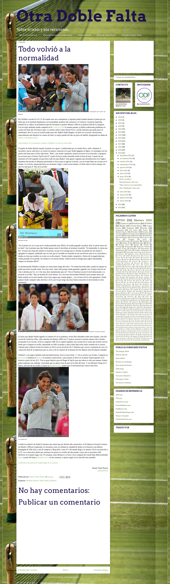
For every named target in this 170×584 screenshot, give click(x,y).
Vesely (119, 340)
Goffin (149, 266)
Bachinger (120, 312)
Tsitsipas (119, 272)
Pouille (120, 281)
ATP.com (119, 395)
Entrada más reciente (27, 570)
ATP (76, 355)
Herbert (128, 295)
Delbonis (149, 316)
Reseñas (145, 232)
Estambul (119, 266)
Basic (143, 312)
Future (133, 320)
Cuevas (146, 265)
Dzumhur (138, 318)
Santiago (147, 334)
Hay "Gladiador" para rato (129, 188)
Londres (131, 239)
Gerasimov (119, 322)
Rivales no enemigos (124, 362)
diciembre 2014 (126, 155)
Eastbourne (145, 273)
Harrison (124, 323)
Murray (143, 228)
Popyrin (128, 334)
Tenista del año (122, 355)
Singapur (135, 336)
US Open (119, 234)
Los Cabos (147, 327)
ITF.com (119, 398)
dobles (149, 309)
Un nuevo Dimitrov (123, 376)
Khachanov (128, 298)
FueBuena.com (121, 409)
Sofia (141, 307)
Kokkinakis (145, 298)
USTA (136, 338)
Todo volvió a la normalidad (130, 185)
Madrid (39, 358)
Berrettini (119, 289)
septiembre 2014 (126, 164)
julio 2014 (124, 170)
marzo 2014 (124, 195)
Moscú (141, 331)
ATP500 (148, 223)
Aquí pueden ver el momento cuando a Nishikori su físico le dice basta (45, 143)
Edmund (145, 318)
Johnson (119, 298)
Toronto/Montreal (123, 241)
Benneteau (137, 288)
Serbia (125, 270)
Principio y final (122, 379)
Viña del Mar (127, 340)
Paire (117, 334)
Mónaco (121, 254)
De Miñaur (128, 291)
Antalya (149, 311)
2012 (120, 207)
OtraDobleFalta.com (124, 419)
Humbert (132, 323)
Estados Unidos (121, 275)
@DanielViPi (103, 471)
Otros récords (84, 35)
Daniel (143, 316)
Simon (132, 270)
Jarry (147, 296)
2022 (120, 129)
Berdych (146, 241)
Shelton (128, 336)
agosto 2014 (125, 167)
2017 (120, 144)
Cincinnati (135, 237)
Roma (20, 457)
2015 (120, 150)
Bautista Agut (133, 273)
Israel (148, 323)
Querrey (139, 281)
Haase (117, 323)
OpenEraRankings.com (125, 412)
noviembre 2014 (126, 158)
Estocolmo (145, 248)
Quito (147, 281)
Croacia (146, 256)
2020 (120, 135)
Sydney (126, 259)
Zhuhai (146, 340)
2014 (120, 153)
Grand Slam (136, 226)
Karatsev (131, 325)
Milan (118, 302)
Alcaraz (134, 261)
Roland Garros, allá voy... (129, 182)
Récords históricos (28, 35)
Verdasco (145, 284)
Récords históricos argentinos (57, 35)
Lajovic (133, 327)
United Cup (148, 338)
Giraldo (126, 322)
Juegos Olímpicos (142, 250)
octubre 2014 (125, 161)
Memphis (146, 300)
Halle (143, 252)
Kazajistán (132, 277)
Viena (127, 272)
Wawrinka (129, 247)
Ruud (117, 307)
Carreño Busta (145, 314)
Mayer (118, 279)
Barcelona (33, 138)
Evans (125, 293)
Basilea (136, 241)
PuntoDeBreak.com (123, 405)
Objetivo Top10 (122, 372)
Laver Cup (119, 300)
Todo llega (120, 369)
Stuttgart (149, 307)
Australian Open (132, 234)
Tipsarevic (124, 338)
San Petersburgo (143, 282)
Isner (130, 250)
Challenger (123, 237)
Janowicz (130, 296)
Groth (148, 322)
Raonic (136, 245)
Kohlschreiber (147, 325)
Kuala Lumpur (144, 277)
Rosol (137, 305)
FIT (143, 293)
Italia (118, 239)
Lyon (117, 329)
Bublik (117, 314)
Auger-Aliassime (146, 272)
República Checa (133, 254)
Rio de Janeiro (129, 282)
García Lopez (140, 320)
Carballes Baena (134, 314)
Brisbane (127, 263)
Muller (125, 302)
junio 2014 (124, 173)
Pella (122, 334)
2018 (120, 141)
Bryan (128, 289)
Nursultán (126, 332)
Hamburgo (120, 250)
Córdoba (136, 316)
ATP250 (120, 220)
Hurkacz (144, 295)
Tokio (120, 256)
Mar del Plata (131, 329)
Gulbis (120, 295)
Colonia (118, 291)
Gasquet (141, 266)
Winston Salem (142, 247)
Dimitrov (133, 248)
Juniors (124, 325)
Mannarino (136, 300)
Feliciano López (130, 266)
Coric (138, 265)
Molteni (125, 331)
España (137, 257)
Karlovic (127, 268)
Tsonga (119, 247)
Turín (128, 309)
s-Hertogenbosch (122, 261)
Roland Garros (55, 366)
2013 (120, 204)
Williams (146, 259)
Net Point (134, 279)
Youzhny (142, 309)
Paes (148, 332)
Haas (119, 268)
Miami (149, 243)
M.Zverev (123, 329)
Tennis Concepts (122, 416)
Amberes (142, 311)
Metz (150, 252)
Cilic (117, 243)
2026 (120, 117)
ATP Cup (120, 311)
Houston (146, 257)
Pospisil (136, 303)
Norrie (118, 303)
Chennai (125, 316)
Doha (123, 318)
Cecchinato (145, 289)
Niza (142, 279)
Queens (129, 281)
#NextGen (128, 286)
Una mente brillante (124, 365)
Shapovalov (132, 307)
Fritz (118, 320)
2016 (120, 147)
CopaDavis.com (122, 402)
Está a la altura (125, 179)
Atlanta (146, 286)
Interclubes (140, 323)
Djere (119, 318)
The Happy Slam (122, 351)
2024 (120, 123)
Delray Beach (120, 257)
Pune (144, 303)
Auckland (119, 288)
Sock (140, 270)
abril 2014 (124, 192)
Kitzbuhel (138, 325)
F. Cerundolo (134, 293)
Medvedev (140, 243)
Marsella (136, 268)
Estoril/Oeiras (135, 275)
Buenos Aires (121, 248)
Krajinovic (126, 327)
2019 (120, 138)
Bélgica (146, 263)
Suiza (137, 284)
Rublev (144, 268)
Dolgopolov (130, 318)
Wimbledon (147, 235)
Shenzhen (119, 284)
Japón (139, 296)
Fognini (136, 252)
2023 (120, 126)
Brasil (148, 312)
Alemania (135, 311)
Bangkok (132, 312)
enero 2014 (124, 201)
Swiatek (147, 336)
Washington (136, 259)
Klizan (136, 298)
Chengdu (118, 316)
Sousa (147, 270)
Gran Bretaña (120, 277)
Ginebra (146, 275)
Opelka (133, 332)
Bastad (128, 252)
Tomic (131, 338)
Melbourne (140, 329)
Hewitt (135, 295)
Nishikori (52, 481)
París (144, 239)
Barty (138, 312)
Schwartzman (147, 254)
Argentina (120, 230)
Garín (148, 320)
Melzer (148, 329)
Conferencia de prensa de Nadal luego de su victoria (38, 463)
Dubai (130, 257)
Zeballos (118, 286)
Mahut (127, 300)
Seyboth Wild (120, 336)
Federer (136, 223)
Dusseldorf (139, 291)
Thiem (146, 245)
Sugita (141, 336)
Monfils (126, 279)
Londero (139, 327)
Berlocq (147, 288)
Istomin (118, 325)
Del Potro (133, 230)
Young (134, 340)
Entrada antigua (101, 570)
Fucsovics (125, 320)
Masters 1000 (38, 481)
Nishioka (118, 332)
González (141, 322)
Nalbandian (145, 302)
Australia (128, 288)
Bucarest (137, 263)
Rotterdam (145, 305)
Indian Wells (127, 243)
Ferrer (145, 230)
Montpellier (133, 331)
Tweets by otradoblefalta (125, 77)
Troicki (120, 309)
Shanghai (119, 252)
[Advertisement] (134, 56)
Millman (118, 331)
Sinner (128, 284)
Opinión (149, 279)
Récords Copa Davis (106, 35)
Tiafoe (117, 338)
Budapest (124, 314)
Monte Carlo (23, 138)
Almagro (138, 286)
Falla (150, 318)
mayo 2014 (124, 176)
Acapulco (127, 311)
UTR (141, 338)
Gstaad (149, 293)
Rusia (133, 334)
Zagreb (140, 340)
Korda (119, 327)
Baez (126, 312)
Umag (134, 309)
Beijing (118, 263)
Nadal (46, 481)
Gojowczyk (134, 322)
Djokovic (125, 223)
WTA (128, 256)
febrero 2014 (125, 198)
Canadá (135, 289)
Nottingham (127, 303)
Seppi (124, 307)
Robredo (121, 305)
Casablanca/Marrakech (124, 265)
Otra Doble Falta (81, 15)
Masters (128, 235)
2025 (120, 120)
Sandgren (140, 334)
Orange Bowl (141, 332)
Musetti (147, 331)
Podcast (130, 228)
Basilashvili (122, 273)
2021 (120, 132)
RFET (150, 303)
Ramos (118, 282)
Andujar (134, 272)
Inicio (65, 570)
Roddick (129, 305)
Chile (130, 316)
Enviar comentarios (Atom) (68, 577)
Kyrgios (118, 259)
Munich (135, 302)
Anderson (145, 261)
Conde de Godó (58, 127)
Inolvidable (120, 358)
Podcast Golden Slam (131, 35)
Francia (146, 237)
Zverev (118, 235)
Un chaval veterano (123, 383)
